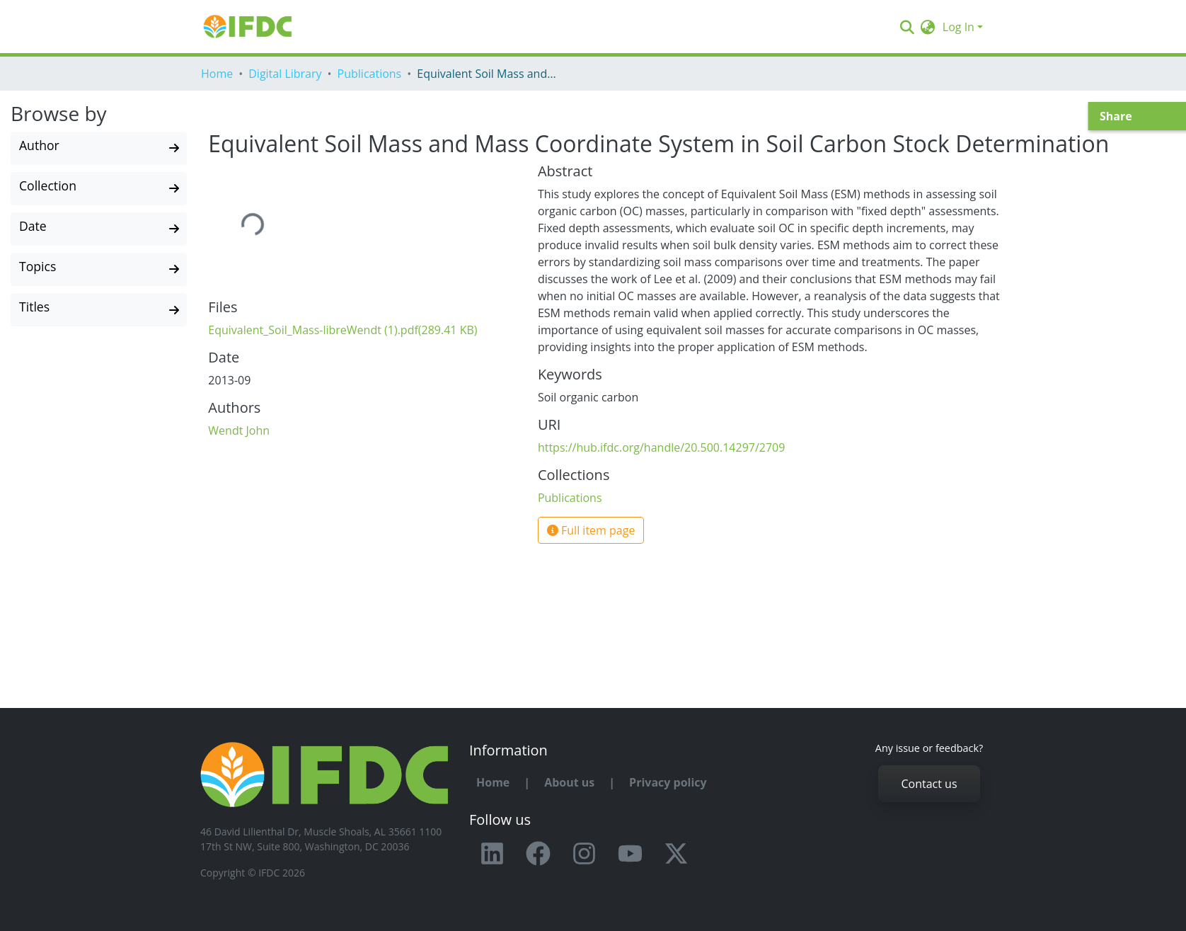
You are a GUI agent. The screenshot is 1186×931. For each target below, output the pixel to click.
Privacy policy (668, 782)
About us (569, 782)
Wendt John (239, 430)
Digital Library (284, 73)
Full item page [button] (591, 530)
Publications (370, 73)
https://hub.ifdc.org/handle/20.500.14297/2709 (661, 447)
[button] (928, 26)
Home (217, 73)
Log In (958, 27)
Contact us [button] (929, 784)
